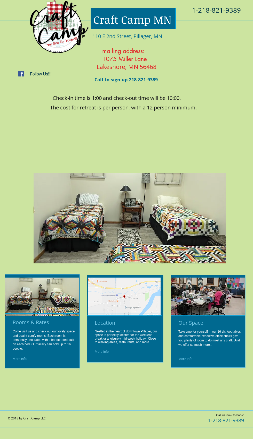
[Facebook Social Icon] (21, 73)
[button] (130, 218)
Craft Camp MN (132, 19)
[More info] (25, 359)
